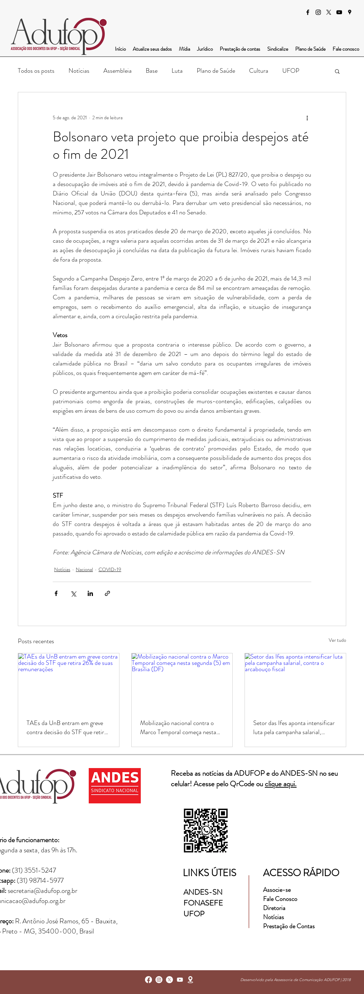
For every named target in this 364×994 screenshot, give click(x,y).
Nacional (84, 569)
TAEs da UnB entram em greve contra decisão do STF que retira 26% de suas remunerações (67, 727)
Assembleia (117, 70)
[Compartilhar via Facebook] (56, 593)
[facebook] (307, 12)
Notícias (78, 70)
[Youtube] (179, 979)
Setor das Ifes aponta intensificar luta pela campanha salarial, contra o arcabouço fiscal (294, 727)
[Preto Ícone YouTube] (339, 12)
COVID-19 (110, 569)
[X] (328, 12)
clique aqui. (281, 784)
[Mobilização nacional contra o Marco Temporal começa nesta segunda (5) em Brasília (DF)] (182, 681)
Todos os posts (36, 70)
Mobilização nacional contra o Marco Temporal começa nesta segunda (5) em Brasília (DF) (178, 727)
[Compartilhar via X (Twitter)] (73, 593)
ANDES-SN (203, 892)
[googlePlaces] (349, 12)
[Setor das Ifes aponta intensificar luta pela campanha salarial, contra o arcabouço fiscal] (295, 681)
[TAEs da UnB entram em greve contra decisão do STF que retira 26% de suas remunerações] (68, 681)
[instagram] (318, 12)
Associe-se (277, 889)
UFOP (290, 70)
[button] (337, 71)
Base (152, 70)
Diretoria (275, 908)
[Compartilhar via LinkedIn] (90, 593)
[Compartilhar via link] (107, 593)
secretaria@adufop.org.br (42, 891)
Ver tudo (337, 640)
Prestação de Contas (289, 926)
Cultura (258, 70)
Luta (177, 70)
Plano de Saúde (216, 70)
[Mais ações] (307, 117)
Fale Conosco (280, 898)
